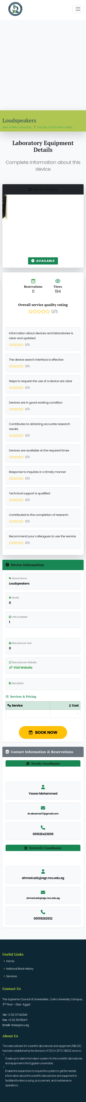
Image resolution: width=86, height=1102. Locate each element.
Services (11, 976)
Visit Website (20, 667)
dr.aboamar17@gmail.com (43, 813)
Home (10, 961)
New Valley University (16, 127)
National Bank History (19, 968)
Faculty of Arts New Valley (54, 127)
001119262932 (43, 918)
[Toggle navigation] (78, 9)
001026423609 (43, 834)
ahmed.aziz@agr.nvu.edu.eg (43, 898)
